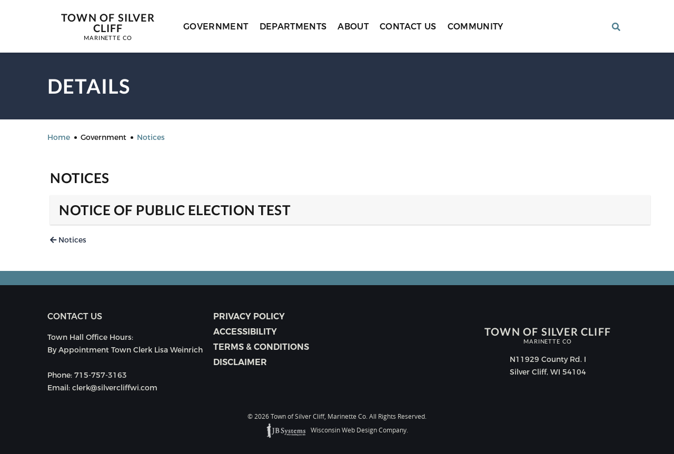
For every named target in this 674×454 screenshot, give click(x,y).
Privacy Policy (249, 316)
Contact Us (408, 27)
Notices (68, 240)
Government (216, 27)
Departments (293, 27)
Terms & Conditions (261, 347)
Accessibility (245, 332)
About (353, 27)
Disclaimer (240, 362)
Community (475, 27)
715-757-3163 (100, 375)
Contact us (74, 316)
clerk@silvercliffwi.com (114, 387)
